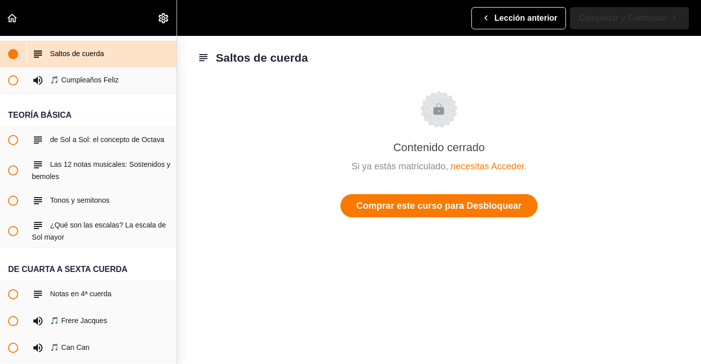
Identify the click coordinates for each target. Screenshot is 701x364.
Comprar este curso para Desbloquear (438, 206)
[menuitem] (164, 18)
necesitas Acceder (487, 166)
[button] (12, 18)
